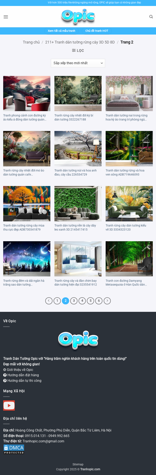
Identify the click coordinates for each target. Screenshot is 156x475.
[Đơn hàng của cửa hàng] (78, 63)
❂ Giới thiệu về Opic (18, 370)
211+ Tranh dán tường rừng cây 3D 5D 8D (80, 42)
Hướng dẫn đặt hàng (21, 375)
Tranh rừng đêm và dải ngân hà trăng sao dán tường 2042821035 (23, 283)
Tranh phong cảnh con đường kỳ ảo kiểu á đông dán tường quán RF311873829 (24, 118)
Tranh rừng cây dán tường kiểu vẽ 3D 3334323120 (126, 227)
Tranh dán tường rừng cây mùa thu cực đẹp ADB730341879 (23, 227)
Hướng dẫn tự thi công (22, 381)
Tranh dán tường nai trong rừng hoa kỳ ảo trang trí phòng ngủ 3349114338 (126, 118)
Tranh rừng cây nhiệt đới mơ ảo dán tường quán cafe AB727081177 (23, 173)
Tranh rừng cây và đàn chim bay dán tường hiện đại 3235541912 (75, 283)
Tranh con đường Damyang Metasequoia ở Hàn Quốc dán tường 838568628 (125, 283)
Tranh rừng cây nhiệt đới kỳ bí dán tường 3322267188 (73, 117)
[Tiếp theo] (107, 301)
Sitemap (78, 464)
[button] (5, 17)
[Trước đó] (48, 301)
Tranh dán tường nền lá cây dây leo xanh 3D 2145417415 (75, 227)
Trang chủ (31, 42)
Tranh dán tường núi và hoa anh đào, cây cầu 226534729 (75, 172)
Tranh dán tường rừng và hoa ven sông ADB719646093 (125, 172)
